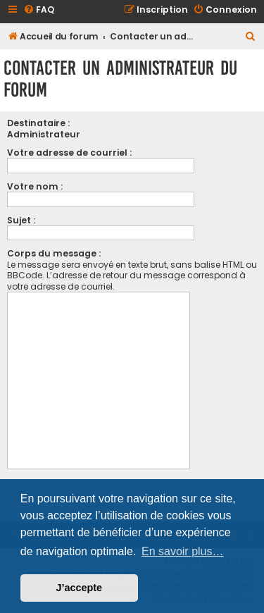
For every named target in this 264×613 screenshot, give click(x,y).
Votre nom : (35, 186)
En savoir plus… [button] (183, 551)
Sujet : (21, 220)
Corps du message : (54, 253)
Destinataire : (38, 123)
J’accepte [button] (79, 587)
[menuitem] (38, 10)
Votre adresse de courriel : (69, 153)
